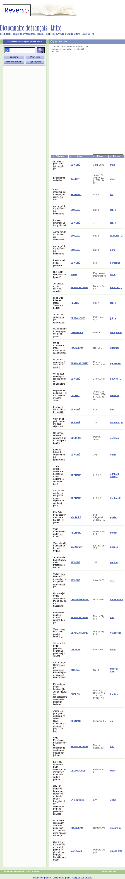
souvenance (116, 599)
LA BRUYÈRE (78, 800)
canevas (114, 438)
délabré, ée (116, 828)
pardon (114, 562)
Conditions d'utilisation (14, 872)
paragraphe (116, 332)
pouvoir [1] (115, 379)
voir (112, 617)
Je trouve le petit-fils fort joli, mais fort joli (59, 165)
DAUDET (75, 179)
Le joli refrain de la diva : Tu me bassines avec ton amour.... (60, 395)
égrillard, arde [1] (114, 475)
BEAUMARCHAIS (79, 287)
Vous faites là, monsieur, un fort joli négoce (60, 547)
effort (113, 454)
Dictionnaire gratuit (62, 877)
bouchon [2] (116, 422)
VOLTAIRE (76, 438)
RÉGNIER (75, 303)
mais (112, 165)
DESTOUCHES (78, 318)
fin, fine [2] (115, 498)
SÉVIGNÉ (75, 165)
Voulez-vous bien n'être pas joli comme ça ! (59, 633)
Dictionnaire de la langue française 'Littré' (24, 42)
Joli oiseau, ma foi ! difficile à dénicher (58, 287)
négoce (114, 547)
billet (112, 409)
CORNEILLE (77, 332)
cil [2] (113, 800)
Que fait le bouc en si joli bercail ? (59, 274)
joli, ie (113, 210)
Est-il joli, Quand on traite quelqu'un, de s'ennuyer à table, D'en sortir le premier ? (59, 771)
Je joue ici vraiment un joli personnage (58, 318)
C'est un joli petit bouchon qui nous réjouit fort (59, 423)
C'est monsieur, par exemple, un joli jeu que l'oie (59, 194)
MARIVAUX (76, 851)
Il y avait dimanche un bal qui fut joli (59, 223)
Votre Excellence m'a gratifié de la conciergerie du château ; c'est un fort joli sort (60, 747)
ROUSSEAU (77, 348)
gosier (113, 517)
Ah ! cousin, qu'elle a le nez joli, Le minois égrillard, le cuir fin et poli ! (58, 498)
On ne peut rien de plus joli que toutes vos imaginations (59, 379)
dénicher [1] (116, 287)
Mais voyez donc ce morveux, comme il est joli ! (59, 617)
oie (111, 721)
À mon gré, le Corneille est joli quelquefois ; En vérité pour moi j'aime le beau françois (60, 670)
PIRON (74, 274)
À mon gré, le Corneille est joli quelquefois (59, 210)
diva (112, 179)
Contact (36, 872)
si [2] (112, 580)
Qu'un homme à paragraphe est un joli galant (60, 333)
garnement (115, 363)
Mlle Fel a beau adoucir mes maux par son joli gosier (59, 517)
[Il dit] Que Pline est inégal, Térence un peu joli (58, 303)
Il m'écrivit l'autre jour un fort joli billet (59, 409)
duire (113, 649)
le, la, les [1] (116, 236)
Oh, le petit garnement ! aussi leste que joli (59, 363)
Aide (28, 872)
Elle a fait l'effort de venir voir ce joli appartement (59, 454)
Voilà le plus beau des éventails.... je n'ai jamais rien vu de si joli (59, 580)
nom (112, 250)
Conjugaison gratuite (82, 877)
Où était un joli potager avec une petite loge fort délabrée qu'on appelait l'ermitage (59, 828)
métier (113, 533)
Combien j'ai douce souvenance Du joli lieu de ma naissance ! (59, 599)
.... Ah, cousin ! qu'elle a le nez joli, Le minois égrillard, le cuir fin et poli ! (58, 475)
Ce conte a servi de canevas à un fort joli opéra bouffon (59, 438)
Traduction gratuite (42, 877)
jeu (111, 194)
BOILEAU (75, 210)
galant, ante (116, 851)
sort (112, 746)
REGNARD (76, 194)
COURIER (75, 649)
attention (114, 348)
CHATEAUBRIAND (80, 599)
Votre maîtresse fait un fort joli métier (59, 533)
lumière (114, 694)
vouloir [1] (115, 633)
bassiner (114, 395)
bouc (113, 274)
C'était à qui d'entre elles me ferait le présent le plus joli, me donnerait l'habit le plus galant (59, 851)
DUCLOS (75, 694)
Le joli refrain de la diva (59, 179)
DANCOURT (77, 547)
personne (115, 263)
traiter (113, 771)
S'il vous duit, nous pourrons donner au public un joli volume (59, 649)
